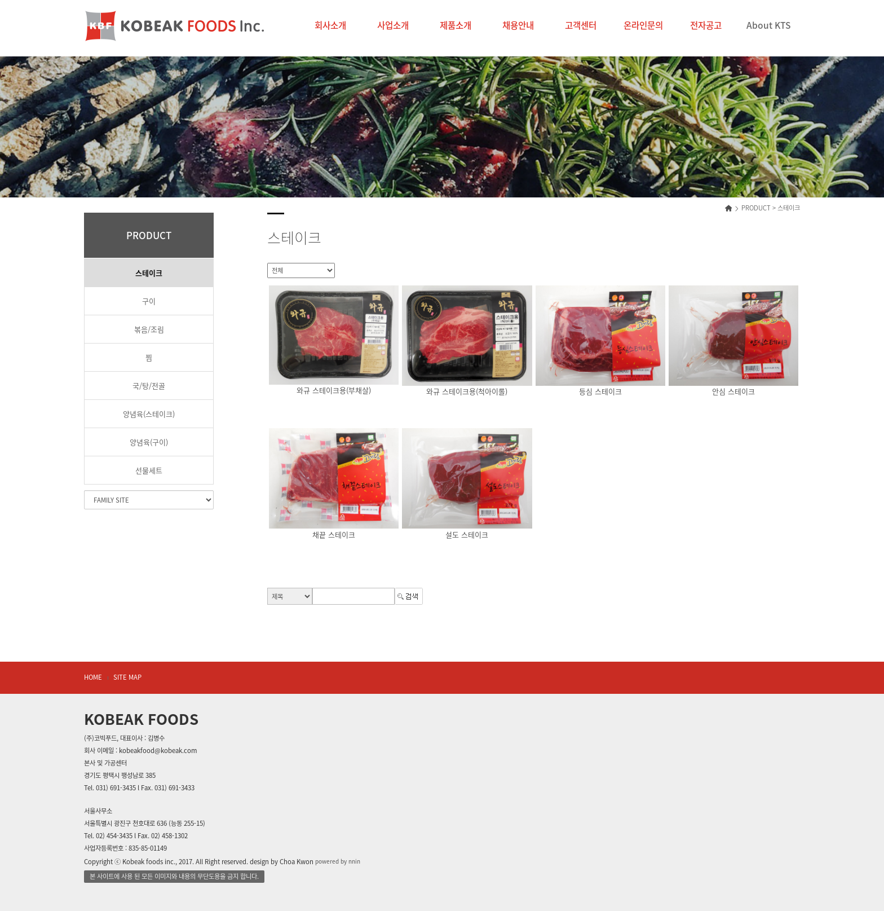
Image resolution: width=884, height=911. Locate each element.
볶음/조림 (149, 329)
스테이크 (148, 272)
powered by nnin (337, 861)
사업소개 (393, 25)
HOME (93, 677)
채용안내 (518, 25)
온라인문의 (643, 25)
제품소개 (455, 25)
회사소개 (330, 25)
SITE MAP (127, 677)
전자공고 (706, 25)
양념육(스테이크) (149, 413)
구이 (149, 301)
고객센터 (580, 25)
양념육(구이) (149, 442)
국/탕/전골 (148, 385)
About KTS (768, 25)
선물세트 (148, 470)
